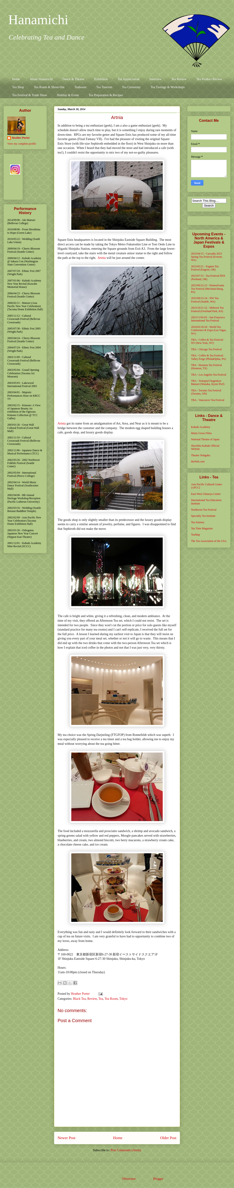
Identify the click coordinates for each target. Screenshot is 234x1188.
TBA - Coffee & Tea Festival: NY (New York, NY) (207, 341)
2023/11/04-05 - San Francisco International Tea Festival (208, 319)
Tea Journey (197, 522)
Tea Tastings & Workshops (167, 87)
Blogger (158, 1178)
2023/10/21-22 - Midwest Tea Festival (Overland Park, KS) (207, 309)
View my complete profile (21, 143)
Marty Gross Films (201, 433)
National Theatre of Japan (205, 439)
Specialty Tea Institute (203, 515)
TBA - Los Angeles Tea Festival (208, 374)
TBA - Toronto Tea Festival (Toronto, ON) (206, 392)
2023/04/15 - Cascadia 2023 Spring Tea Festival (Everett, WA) (207, 257)
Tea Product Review (209, 79)
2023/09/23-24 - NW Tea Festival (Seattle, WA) (204, 300)
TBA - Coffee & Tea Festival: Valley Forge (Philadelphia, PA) (208, 357)
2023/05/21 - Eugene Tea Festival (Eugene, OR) (205, 268)
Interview (155, 79)
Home (16, 79)
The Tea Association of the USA (208, 541)
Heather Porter (80, 993)
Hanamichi (38, 19)
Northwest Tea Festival (203, 509)
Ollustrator (129, 1178)
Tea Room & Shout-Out (49, 87)
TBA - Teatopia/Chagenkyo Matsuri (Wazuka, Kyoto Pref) (207, 382)
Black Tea (79, 998)
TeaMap (195, 534)
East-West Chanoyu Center (206, 494)
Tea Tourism (104, 87)
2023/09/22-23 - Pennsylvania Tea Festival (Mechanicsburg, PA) (207, 289)
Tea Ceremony (131, 87)
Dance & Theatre (73, 79)
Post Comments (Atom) (126, 1150)
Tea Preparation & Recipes (106, 95)
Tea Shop (18, 87)
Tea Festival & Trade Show (29, 95)
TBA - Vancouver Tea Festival (207, 400)
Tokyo (123, 998)
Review (92, 998)
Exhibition (101, 79)
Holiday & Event (68, 95)
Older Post (168, 1138)
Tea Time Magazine (202, 528)
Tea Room (111, 998)
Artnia (102, 258)
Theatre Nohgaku (200, 455)
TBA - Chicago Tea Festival (206, 349)
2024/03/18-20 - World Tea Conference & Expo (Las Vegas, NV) (208, 330)
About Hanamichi (41, 79)
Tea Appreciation (128, 79)
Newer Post (66, 1138)
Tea (100, 998)
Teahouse (80, 87)
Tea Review (178, 79)
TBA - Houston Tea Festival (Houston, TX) (206, 366)
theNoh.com (198, 461)
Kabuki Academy (200, 427)
